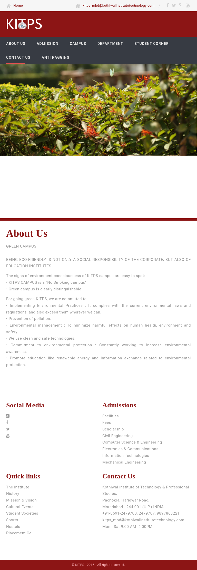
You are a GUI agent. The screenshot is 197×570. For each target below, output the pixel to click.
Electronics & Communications (130, 449)
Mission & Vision (21, 500)
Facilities (110, 416)
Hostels (13, 526)
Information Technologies (125, 455)
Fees (106, 422)
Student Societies (22, 513)
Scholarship (113, 429)
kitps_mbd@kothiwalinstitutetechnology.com (143, 520)
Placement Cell (20, 533)
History (12, 493)
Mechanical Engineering (124, 462)
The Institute (17, 487)
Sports (12, 520)
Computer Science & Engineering (132, 442)
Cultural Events (20, 507)
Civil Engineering (117, 436)
